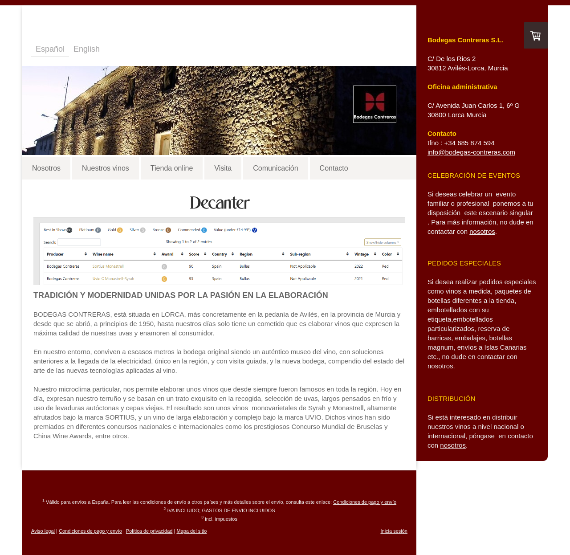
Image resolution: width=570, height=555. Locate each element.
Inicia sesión (393, 531)
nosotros (482, 231)
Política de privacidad (149, 531)
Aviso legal (43, 531)
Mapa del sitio (191, 531)
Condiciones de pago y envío (364, 502)
